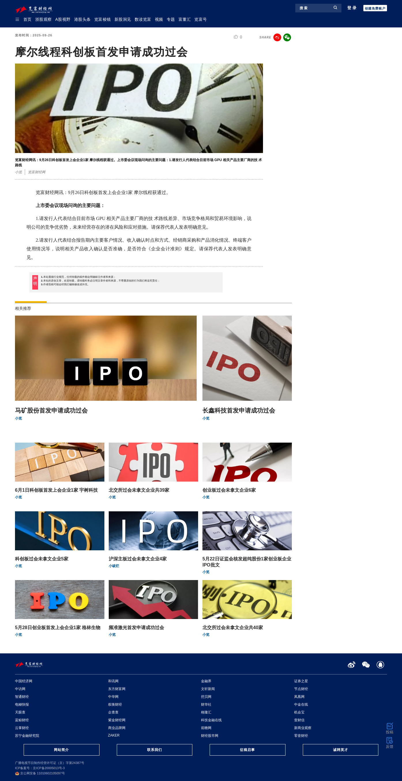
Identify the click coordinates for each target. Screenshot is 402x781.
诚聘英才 (340, 750)
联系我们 (154, 750)
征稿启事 (247, 750)
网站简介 (61, 750)
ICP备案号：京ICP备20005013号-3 (40, 768)
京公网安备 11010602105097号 (40, 773)
